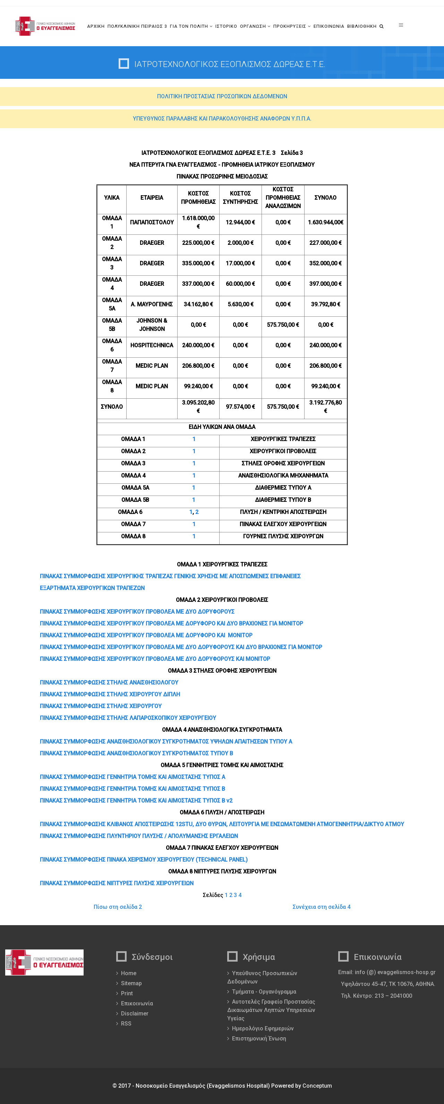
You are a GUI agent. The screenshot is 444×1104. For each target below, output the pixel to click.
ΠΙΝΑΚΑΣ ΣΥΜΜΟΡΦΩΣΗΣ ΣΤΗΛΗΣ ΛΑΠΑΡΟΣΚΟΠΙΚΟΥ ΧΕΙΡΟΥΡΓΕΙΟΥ (128, 718)
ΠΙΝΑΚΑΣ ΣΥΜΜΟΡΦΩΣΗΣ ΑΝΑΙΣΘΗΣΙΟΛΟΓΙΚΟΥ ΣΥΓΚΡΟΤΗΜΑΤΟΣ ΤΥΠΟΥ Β (136, 753)
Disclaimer (134, 1013)
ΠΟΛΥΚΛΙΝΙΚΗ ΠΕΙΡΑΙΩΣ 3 (137, 26)
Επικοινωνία (137, 1003)
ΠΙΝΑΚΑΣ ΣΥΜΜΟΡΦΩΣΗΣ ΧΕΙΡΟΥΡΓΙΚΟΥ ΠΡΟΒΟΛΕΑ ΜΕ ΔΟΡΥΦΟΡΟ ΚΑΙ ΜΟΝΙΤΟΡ (146, 635)
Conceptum (317, 1085)
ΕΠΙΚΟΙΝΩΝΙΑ (329, 26)
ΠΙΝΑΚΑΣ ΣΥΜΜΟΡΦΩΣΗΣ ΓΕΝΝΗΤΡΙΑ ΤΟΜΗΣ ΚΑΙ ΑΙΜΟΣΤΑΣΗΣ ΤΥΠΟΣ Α (132, 777)
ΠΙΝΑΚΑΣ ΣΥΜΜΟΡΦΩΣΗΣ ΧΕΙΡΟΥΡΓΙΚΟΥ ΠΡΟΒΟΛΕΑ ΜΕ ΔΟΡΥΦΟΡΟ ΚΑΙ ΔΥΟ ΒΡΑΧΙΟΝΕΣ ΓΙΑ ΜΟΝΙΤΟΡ (171, 623)
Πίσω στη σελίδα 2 (118, 907)
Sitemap (131, 983)
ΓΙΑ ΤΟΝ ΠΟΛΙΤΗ (189, 26)
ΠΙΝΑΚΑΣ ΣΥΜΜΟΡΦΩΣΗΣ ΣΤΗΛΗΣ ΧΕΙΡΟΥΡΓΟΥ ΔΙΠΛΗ (110, 694)
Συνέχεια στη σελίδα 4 (321, 907)
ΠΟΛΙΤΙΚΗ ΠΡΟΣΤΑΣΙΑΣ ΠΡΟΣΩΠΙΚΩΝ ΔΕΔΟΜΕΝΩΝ (222, 96)
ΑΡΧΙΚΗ (96, 26)
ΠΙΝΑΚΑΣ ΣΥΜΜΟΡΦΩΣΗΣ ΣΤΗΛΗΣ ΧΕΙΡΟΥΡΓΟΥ (101, 706)
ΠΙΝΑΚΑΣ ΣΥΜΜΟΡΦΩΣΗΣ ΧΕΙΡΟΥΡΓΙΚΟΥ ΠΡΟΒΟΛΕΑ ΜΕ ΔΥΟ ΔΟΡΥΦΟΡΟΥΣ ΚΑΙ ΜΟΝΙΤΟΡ (155, 659)
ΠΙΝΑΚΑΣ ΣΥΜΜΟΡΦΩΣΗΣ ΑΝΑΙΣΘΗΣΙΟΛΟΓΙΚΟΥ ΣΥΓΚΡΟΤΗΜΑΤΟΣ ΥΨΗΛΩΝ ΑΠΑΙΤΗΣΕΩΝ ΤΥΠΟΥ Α (166, 741)
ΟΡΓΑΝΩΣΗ (253, 26)
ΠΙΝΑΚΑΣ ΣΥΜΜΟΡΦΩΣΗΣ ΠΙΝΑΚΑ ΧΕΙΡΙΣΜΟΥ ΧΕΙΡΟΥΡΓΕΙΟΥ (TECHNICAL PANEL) (144, 859)
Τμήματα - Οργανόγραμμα (264, 991)
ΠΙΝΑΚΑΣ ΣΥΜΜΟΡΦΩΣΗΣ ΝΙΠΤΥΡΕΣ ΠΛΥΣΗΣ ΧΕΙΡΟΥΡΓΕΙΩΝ (117, 883)
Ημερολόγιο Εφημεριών (263, 1028)
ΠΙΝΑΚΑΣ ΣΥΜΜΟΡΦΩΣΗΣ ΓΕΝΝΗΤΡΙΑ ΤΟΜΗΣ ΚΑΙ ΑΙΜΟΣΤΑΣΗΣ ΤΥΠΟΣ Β (132, 789)
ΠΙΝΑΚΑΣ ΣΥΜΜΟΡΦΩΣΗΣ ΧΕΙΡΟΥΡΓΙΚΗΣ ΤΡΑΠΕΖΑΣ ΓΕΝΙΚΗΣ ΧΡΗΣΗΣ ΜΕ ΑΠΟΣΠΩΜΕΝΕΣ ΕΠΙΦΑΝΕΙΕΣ (170, 576)
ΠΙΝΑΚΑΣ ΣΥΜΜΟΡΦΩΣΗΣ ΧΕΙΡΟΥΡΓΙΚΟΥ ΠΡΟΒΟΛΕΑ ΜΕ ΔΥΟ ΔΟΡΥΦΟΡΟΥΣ (137, 611)
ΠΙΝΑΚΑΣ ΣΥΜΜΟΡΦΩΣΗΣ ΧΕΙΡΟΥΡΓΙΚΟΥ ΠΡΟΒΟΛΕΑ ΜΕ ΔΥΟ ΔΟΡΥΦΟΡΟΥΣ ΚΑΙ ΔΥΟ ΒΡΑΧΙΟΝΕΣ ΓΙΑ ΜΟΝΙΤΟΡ (181, 647)
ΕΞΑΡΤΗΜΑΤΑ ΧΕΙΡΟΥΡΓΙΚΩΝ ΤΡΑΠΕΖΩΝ (92, 588)
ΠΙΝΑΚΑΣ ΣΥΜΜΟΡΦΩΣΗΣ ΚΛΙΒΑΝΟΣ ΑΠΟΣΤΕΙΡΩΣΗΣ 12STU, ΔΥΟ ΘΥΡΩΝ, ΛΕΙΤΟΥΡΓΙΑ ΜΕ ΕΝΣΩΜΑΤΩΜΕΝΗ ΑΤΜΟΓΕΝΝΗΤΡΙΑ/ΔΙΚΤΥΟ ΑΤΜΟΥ (222, 824)
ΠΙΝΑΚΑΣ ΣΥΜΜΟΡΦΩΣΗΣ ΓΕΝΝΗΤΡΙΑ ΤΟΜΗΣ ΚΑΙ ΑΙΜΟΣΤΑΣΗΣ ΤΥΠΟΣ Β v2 (136, 800)
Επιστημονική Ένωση (259, 1038)
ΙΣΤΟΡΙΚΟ (226, 26)
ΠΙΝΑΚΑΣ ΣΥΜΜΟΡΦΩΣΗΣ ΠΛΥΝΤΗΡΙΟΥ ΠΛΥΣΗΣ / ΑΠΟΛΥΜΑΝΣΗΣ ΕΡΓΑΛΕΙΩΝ (139, 836)
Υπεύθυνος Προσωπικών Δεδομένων (262, 977)
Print (127, 993)
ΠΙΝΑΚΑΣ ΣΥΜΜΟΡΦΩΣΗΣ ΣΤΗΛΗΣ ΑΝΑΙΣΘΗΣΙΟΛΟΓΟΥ (109, 682)
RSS (126, 1023)
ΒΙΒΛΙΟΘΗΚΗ (362, 26)
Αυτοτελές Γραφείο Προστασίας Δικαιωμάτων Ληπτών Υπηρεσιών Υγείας (271, 1010)
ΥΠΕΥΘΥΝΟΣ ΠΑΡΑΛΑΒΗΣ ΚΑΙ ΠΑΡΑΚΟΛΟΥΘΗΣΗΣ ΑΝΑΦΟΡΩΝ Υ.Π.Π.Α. (222, 118)
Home (128, 973)
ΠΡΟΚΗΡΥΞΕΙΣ (289, 26)
